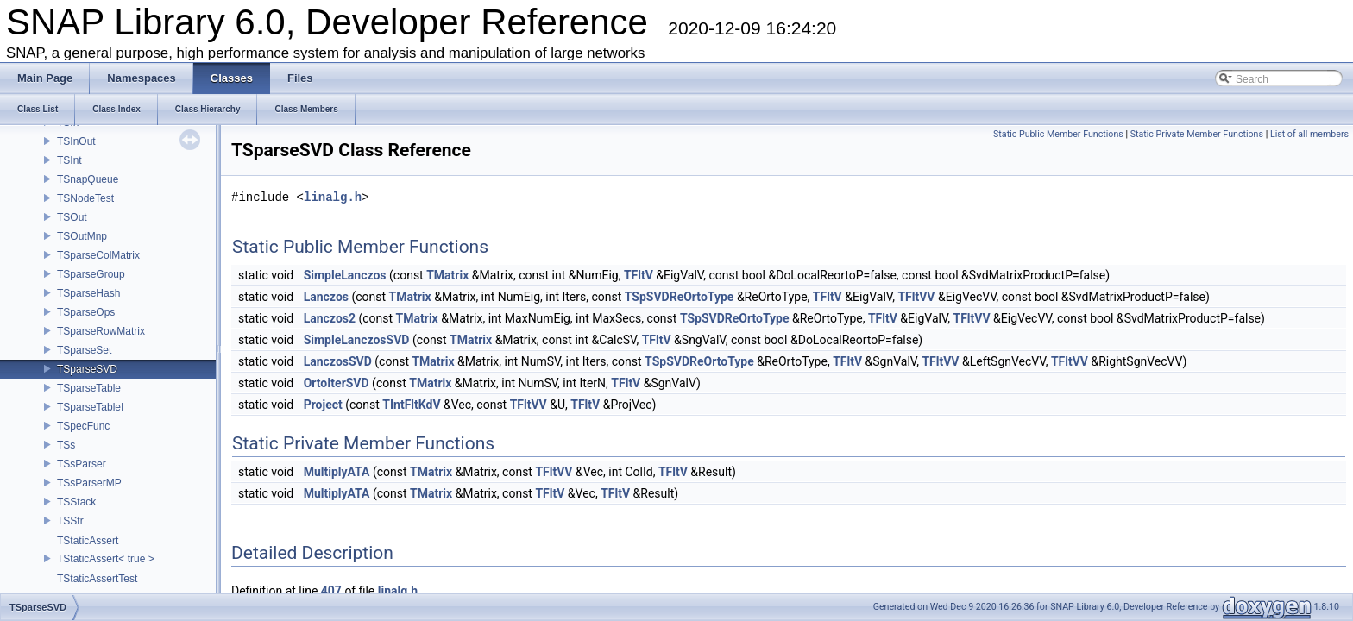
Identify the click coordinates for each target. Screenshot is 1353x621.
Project (323, 404)
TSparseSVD (87, 369)
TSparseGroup (91, 274)
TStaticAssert (87, 541)
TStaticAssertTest (97, 579)
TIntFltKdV (411, 404)
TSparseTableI (90, 407)
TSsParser (81, 464)
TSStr (70, 521)
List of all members (1309, 134)
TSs (66, 445)
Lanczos (326, 297)
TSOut (72, 217)
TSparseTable (89, 388)
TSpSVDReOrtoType (679, 297)
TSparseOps (86, 312)
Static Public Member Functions (1058, 134)
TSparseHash (88, 293)
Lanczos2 (330, 318)
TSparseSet (84, 350)
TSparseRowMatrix (101, 331)
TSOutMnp (82, 236)
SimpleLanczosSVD (357, 340)
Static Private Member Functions (1196, 134)
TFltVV (916, 297)
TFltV (638, 275)
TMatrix (447, 275)
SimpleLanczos (345, 275)
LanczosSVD (338, 361)
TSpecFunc (83, 426)
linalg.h (333, 197)
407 (331, 591)
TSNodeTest (85, 198)
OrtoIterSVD (336, 383)
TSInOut (76, 141)
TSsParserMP (89, 483)
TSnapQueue (87, 179)
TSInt (69, 160)
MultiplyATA (337, 472)
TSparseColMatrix (98, 255)
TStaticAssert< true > (105, 559)
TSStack (76, 502)
